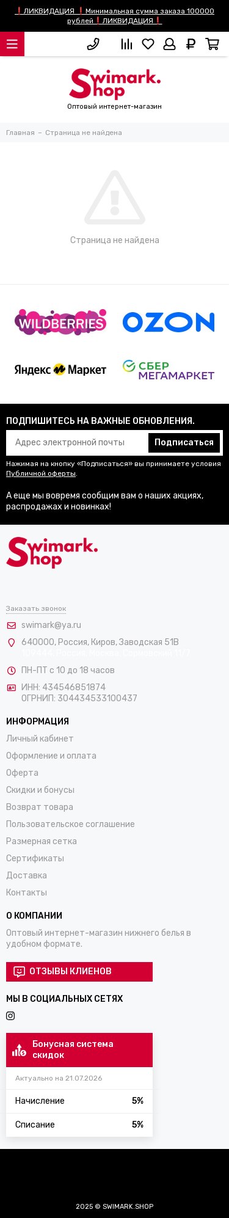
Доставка (26, 875)
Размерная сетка (41, 841)
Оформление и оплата (51, 756)
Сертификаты (35, 858)
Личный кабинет (40, 739)
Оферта (22, 773)
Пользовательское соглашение (70, 824)
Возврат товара (39, 807)
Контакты (26, 893)
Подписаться (184, 442)
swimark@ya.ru (51, 625)
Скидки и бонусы (40, 790)
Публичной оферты (41, 473)
